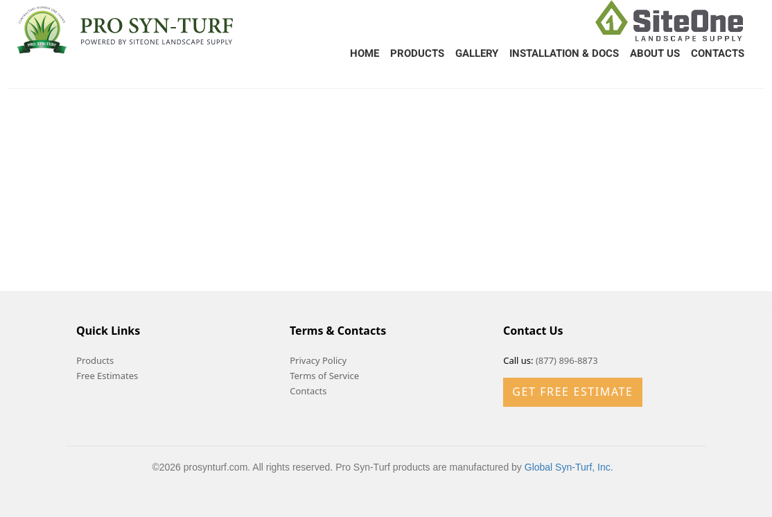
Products (417, 53)
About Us (655, 53)
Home (364, 53)
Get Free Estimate (572, 391)
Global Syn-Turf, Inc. (569, 467)
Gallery (476, 53)
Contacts (717, 53)
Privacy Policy (318, 360)
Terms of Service (324, 375)
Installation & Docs (564, 53)
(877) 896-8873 (567, 360)
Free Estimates (107, 375)
